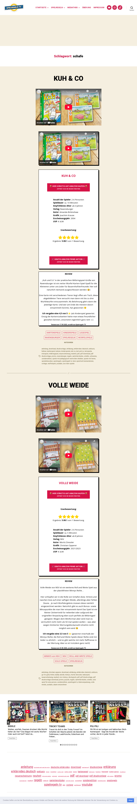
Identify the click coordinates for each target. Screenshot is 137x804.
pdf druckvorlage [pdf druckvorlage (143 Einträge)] (97, 776)
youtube (59, 364)
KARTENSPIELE (53, 332)
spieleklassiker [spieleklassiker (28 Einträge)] (102, 780)
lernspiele (88, 351)
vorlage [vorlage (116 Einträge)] (69, 785)
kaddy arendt (59, 675)
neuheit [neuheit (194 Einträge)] (37, 775)
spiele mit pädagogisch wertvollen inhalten (67, 359)
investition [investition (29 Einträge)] (53, 772)
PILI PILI (94, 726)
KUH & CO (68, 78)
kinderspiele (65, 351)
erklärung (69, 349)
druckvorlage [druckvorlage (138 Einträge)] (96, 767)
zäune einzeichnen (60, 685)
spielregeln (57, 361)
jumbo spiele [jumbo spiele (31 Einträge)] (68, 772)
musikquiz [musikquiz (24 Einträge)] (122, 772)
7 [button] (71, 744)
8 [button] (73, 744)
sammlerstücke (77, 356)
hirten (52, 675)
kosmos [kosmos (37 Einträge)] (98, 772)
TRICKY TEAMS (57, 726)
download (52, 349)
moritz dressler (76, 675)
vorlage (44, 364)
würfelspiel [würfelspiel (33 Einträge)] (77, 785)
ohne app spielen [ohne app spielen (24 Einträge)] (46, 776)
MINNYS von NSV (52, 656)
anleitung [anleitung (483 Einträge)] (27, 767)
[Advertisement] (68, 30)
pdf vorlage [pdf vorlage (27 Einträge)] (110, 776)
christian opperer (55, 672)
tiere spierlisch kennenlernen (83, 361)
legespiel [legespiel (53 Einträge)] (105, 772)
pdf (78, 354)
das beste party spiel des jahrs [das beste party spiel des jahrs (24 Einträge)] (42, 767)
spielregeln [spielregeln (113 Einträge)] (112, 780)
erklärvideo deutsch (81, 349)
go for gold (46, 675)
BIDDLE (11, 726)
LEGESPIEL (84, 332)
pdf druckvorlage (86, 677)
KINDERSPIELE (70, 332)
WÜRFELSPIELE (85, 337)
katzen (58, 351)
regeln (69, 356)
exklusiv (92, 349)
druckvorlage (61, 349)
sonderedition (47, 359)
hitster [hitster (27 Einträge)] (47, 772)
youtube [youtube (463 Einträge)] (87, 784)
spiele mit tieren (89, 359)
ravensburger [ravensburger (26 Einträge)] (23, 780)
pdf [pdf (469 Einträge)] (72, 775)
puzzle (66, 680)
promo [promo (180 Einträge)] (118, 775)
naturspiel (86, 675)
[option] (27, 721)
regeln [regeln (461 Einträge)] (38, 780)
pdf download (85, 354)
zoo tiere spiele (68, 364)
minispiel (45, 354)
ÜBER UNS (86, 7)
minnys (67, 675)
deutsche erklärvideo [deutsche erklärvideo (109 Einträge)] (60, 767)
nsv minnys (64, 677)
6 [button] (69, 744)
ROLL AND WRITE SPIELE (80, 656)
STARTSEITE (40, 7)
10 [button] (76, 744)
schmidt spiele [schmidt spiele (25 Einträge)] (70, 780)
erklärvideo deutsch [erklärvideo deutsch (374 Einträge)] (23, 771)
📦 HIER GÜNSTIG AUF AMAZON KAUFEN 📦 (68, 187)
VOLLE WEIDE (68, 385)
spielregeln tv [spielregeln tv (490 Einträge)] (53, 784)
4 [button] (66, 744)
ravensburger (61, 356)
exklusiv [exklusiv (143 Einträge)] (41, 771)
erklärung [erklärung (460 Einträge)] (109, 767)
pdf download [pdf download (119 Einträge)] (82, 776)
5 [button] (67, 744)
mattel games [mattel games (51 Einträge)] (114, 772)
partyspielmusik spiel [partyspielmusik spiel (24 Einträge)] (63, 776)
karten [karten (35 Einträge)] (75, 772)
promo (54, 356)
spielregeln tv (67, 361)
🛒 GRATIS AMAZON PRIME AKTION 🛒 (68, 260)
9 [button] (74, 744)
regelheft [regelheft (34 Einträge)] (30, 780)
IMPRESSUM (99, 7)
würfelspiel (52, 364)
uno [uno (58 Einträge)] (64, 785)
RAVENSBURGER (52, 337)
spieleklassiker (47, 361)
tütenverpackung (84, 682)
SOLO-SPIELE (61, 661)
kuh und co (80, 351)
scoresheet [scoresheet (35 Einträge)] (78, 780)
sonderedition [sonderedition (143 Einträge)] (90, 780)
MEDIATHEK (72, 7)
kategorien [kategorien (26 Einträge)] (92, 772)
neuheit (73, 354)
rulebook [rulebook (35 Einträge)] (45, 780)
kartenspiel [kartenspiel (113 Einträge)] (83, 771)
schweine (93, 356)
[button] (8, 722)
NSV (64, 656)
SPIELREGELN (57, 7)
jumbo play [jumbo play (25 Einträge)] (60, 772)
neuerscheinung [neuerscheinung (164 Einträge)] (23, 775)
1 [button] (60, 744)
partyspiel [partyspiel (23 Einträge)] (54, 776)
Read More (12, 738)
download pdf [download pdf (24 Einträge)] (85, 767)
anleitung (45, 349)
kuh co (73, 351)
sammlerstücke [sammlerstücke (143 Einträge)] (57, 780)
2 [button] (62, 744)
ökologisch (72, 677)
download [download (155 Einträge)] (76, 767)
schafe (86, 356)
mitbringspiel (53, 354)
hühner (44, 351)
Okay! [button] (131, 800)
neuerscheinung (64, 354)
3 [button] (64, 744)
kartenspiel (51, 351)
